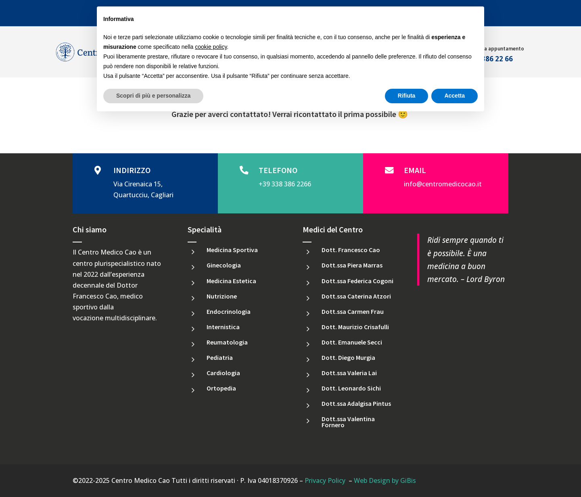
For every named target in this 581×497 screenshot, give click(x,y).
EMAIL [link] (415, 170)
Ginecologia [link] (224, 265)
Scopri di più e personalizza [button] (153, 95)
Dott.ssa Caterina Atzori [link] (356, 296)
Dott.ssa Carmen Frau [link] (353, 311)
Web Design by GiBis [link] (385, 480)
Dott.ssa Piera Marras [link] (352, 265)
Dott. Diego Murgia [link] (348, 357)
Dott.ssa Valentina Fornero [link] (348, 421)
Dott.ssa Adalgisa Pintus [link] (356, 403)
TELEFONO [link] (278, 170)
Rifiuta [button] (407, 95)
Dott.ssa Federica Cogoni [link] (357, 281)
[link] (246, 170)
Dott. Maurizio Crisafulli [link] (355, 327)
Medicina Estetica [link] (231, 281)
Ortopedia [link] (221, 388)
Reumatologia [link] (227, 342)
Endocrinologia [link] (229, 311)
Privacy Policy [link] (325, 480)
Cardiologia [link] (223, 373)
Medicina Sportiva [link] (232, 250)
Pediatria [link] (220, 357)
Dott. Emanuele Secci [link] (352, 342)
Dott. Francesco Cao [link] (351, 250)
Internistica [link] (223, 327)
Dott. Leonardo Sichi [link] (351, 388)
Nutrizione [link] (222, 296)
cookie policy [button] (211, 47)
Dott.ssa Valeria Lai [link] (349, 373)
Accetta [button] (454, 95)
